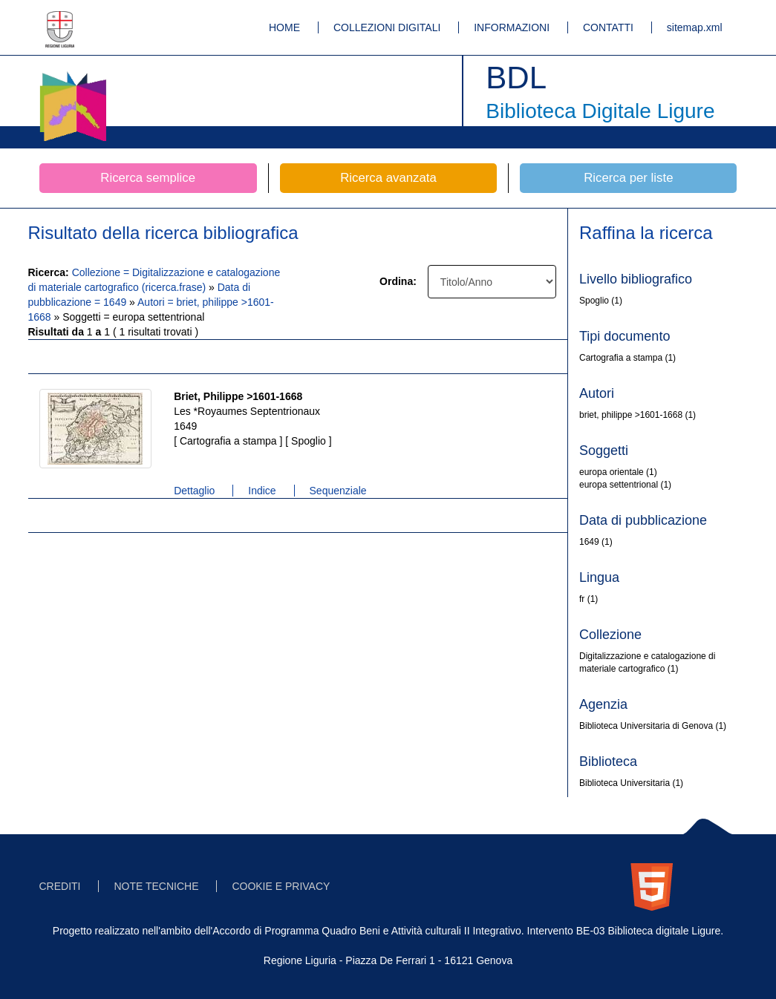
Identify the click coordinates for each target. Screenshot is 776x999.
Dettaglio (194, 491)
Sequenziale (338, 491)
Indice (261, 491)
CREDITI (60, 886)
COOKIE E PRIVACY (281, 886)
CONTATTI (608, 27)
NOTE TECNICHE (156, 886)
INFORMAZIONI (512, 27)
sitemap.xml (695, 27)
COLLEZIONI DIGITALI (386, 27)
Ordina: (398, 281)
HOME (284, 27)
